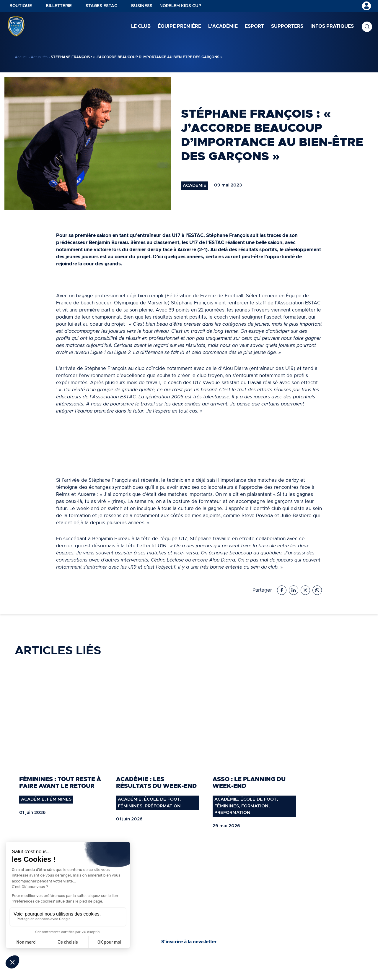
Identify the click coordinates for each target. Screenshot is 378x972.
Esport (254, 26)
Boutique (20, 6)
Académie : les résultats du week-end (156, 782)
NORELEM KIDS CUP (180, 6)
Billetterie (59, 6)
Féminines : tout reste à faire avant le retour (60, 782)
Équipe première (179, 26)
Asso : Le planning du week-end (249, 782)
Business (141, 6)
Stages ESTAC (101, 6)
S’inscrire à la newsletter (189, 941)
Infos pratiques (332, 26)
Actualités (39, 57)
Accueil (21, 57)
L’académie (223, 26)
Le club (141, 26)
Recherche (367, 27)
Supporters (287, 26)
